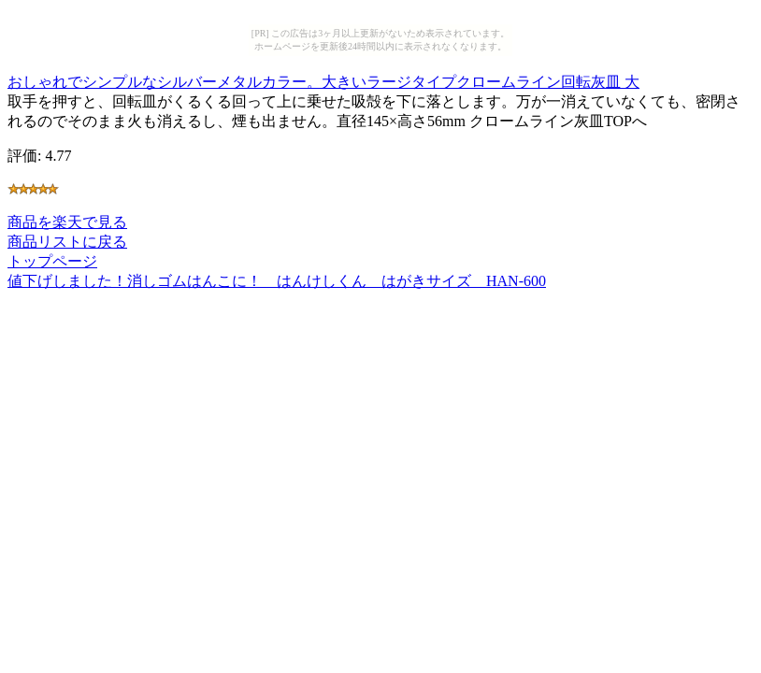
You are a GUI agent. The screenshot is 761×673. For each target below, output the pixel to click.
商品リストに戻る (67, 242)
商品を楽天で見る (67, 222)
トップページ (52, 261)
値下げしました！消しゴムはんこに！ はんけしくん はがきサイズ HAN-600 (276, 281)
